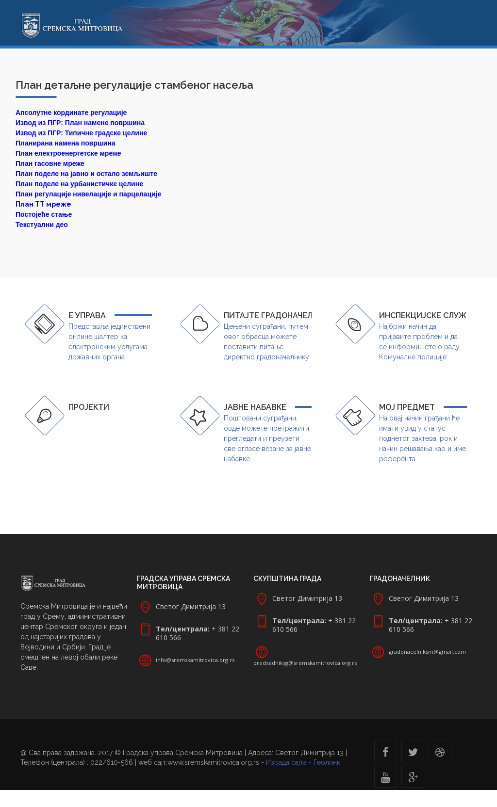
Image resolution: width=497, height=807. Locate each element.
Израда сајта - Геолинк (303, 762)
